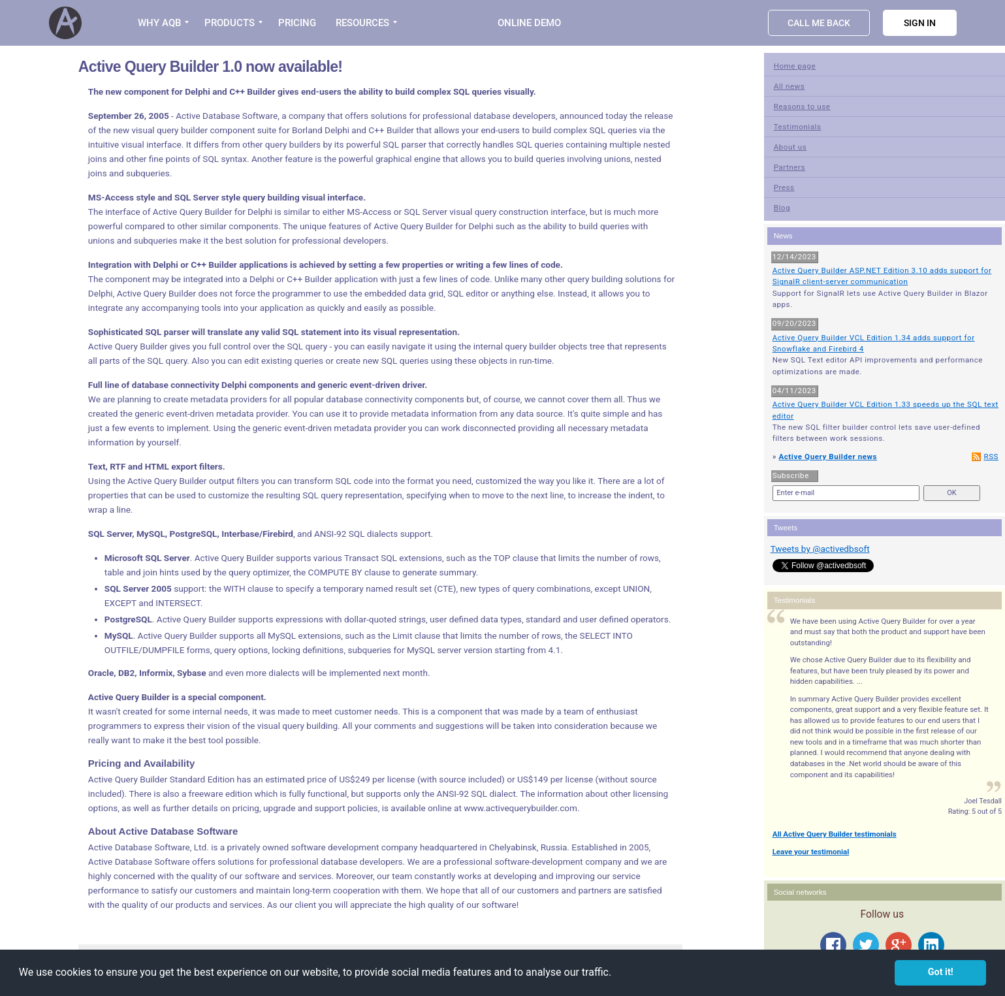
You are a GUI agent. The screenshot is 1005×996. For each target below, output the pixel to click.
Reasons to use (802, 106)
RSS (990, 456)
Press (784, 187)
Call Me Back (819, 23)
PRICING (297, 23)
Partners (789, 167)
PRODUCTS (229, 23)
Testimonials (798, 126)
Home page (795, 66)
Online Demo (529, 23)
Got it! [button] (940, 972)
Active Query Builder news (827, 456)
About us (790, 147)
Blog (782, 207)
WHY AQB (159, 23)
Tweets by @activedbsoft (820, 548)
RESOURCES (362, 23)
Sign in (920, 23)
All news (789, 86)
